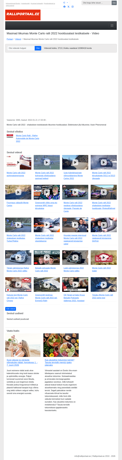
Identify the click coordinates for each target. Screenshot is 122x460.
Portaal (10, 39)
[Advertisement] (61, 435)
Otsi (114, 3)
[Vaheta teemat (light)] (65, 3)
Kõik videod (10, 309)
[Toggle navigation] (112, 25)
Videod (18, 39)
